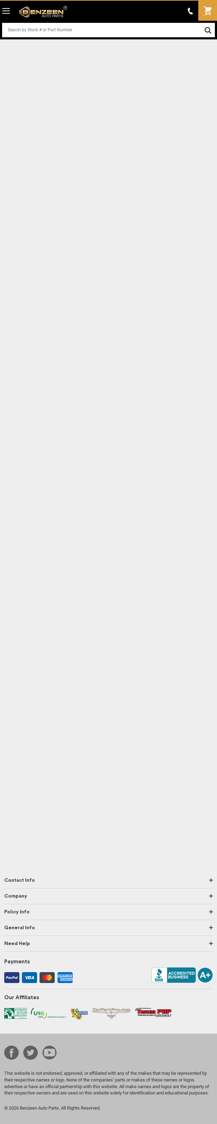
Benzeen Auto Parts (43, 12)
